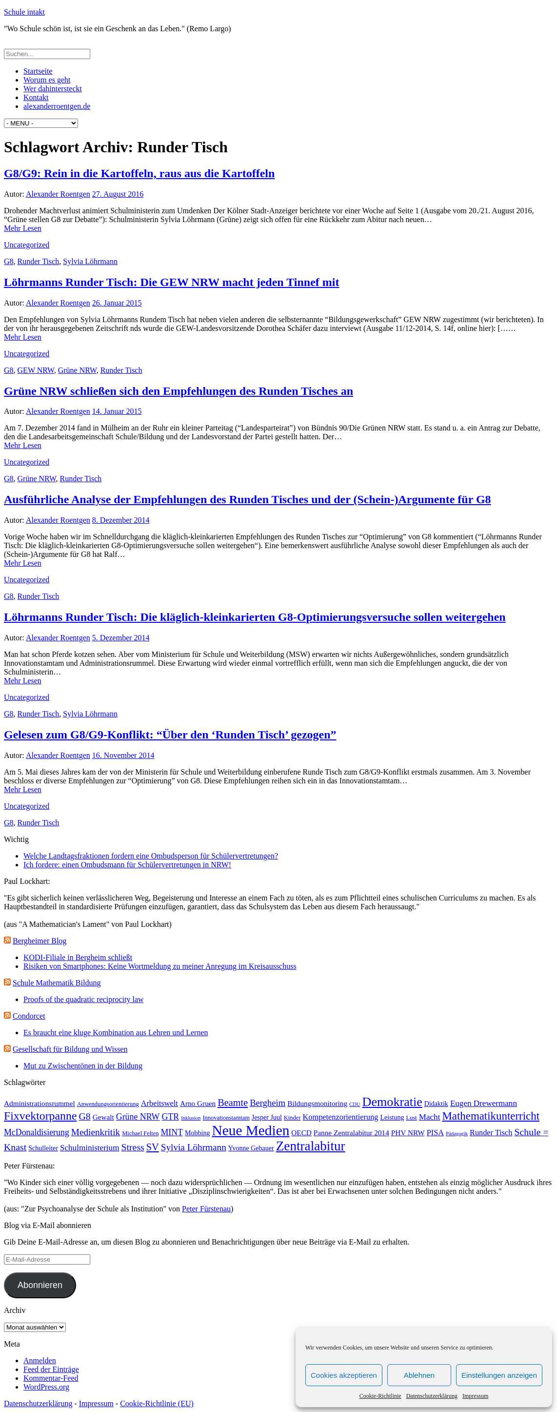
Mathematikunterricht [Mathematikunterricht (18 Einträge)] (490, 1116)
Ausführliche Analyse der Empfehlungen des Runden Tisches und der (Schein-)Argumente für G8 (247, 499)
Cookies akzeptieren (344, 1375)
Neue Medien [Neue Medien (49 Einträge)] (251, 1130)
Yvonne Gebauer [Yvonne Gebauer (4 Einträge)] (251, 1148)
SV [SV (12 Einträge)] (152, 1147)
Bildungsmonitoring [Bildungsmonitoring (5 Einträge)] (317, 1103)
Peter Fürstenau (206, 1209)
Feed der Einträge (51, 1369)
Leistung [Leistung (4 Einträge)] (392, 1117)
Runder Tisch (39, 261)
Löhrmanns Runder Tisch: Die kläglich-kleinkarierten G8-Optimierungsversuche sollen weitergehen (255, 617)
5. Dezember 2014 (121, 638)
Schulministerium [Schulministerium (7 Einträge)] (89, 1147)
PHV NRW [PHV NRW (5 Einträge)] (408, 1132)
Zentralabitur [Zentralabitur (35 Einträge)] (310, 1146)
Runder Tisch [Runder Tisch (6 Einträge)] (491, 1132)
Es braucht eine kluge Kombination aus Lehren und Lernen (115, 1032)
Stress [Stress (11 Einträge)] (132, 1147)
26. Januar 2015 (117, 303)
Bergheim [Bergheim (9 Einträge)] (267, 1103)
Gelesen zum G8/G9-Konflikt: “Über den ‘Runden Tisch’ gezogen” (170, 734)
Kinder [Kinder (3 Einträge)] (292, 1117)
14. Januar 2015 (117, 411)
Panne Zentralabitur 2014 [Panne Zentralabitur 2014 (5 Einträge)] (351, 1132)
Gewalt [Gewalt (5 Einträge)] (103, 1117)
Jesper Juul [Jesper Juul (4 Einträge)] (267, 1117)
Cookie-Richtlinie (380, 1395)
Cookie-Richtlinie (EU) (157, 1403)
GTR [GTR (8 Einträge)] (170, 1117)
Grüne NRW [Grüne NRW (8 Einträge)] (138, 1117)
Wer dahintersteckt (52, 88)
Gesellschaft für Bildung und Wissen (70, 1049)
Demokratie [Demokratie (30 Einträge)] (392, 1102)
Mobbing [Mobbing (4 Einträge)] (197, 1133)
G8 (9, 261)
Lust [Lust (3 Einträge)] (411, 1117)
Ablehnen (419, 1375)
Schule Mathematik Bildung (56, 983)
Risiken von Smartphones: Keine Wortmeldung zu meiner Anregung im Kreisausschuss (160, 966)
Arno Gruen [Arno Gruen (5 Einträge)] (198, 1103)
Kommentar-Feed (51, 1378)
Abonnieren (40, 1285)
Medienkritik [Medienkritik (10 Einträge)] (95, 1132)
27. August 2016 (117, 194)
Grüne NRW (77, 370)
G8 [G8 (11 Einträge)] (84, 1116)
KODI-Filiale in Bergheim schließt (77, 957)
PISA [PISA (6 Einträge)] (435, 1132)
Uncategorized (26, 245)
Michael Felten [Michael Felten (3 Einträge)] (140, 1133)
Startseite (38, 71)
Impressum (475, 1395)
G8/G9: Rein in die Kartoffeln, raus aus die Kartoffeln (139, 173)
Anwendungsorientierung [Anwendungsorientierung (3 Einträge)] (108, 1104)
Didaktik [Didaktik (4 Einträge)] (436, 1103)
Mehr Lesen (22, 228)
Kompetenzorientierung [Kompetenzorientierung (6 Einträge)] (340, 1117)
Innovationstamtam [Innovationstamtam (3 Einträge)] (226, 1117)
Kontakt (36, 97)
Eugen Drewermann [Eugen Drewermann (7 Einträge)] (483, 1103)
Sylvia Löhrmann (90, 261)
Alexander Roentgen (58, 194)
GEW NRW (36, 370)
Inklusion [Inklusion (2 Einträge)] (190, 1118)
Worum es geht (46, 80)
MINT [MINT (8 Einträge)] (172, 1132)
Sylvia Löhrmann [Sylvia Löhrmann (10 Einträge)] (193, 1147)
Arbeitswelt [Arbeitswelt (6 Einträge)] (159, 1103)
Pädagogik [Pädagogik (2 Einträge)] (457, 1133)
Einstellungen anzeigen (499, 1375)
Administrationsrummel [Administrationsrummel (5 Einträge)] (39, 1103)
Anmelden (39, 1360)
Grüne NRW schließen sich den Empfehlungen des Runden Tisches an (178, 391)
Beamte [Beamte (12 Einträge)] (233, 1102)
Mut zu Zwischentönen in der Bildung (82, 1066)
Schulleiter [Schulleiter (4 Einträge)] (43, 1148)
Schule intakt (24, 12)
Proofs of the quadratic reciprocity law (83, 999)
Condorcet (29, 1016)
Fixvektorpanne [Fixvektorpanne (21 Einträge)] (40, 1115)
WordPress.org (46, 1387)
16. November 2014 (123, 755)
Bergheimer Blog (39, 941)
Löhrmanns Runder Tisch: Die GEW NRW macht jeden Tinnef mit (171, 282)
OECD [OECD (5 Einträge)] (301, 1132)
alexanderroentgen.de (56, 106)
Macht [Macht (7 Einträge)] (429, 1117)
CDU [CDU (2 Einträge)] (354, 1104)
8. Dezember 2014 (121, 520)
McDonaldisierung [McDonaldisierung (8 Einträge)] (36, 1132)
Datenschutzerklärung (432, 1395)
